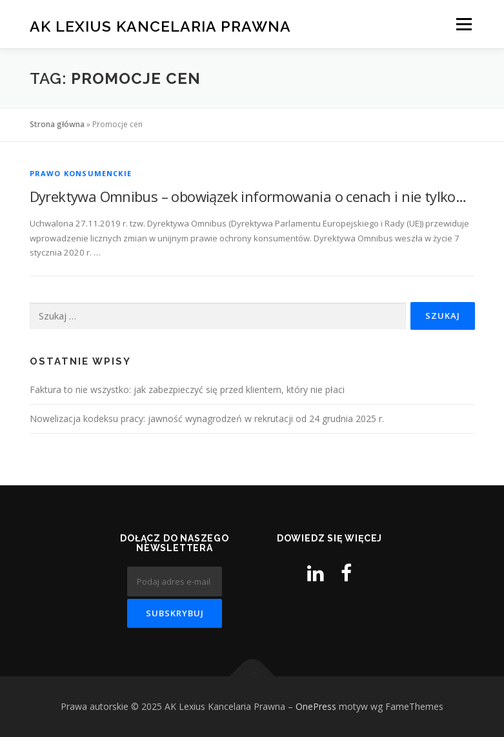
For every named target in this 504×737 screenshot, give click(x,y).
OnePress (316, 706)
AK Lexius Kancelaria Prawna (160, 25)
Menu (463, 24)
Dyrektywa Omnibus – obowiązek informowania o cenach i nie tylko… (248, 196)
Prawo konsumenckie (81, 173)
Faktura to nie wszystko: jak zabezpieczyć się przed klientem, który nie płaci (187, 389)
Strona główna (57, 124)
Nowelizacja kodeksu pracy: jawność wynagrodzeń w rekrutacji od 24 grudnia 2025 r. (207, 418)
